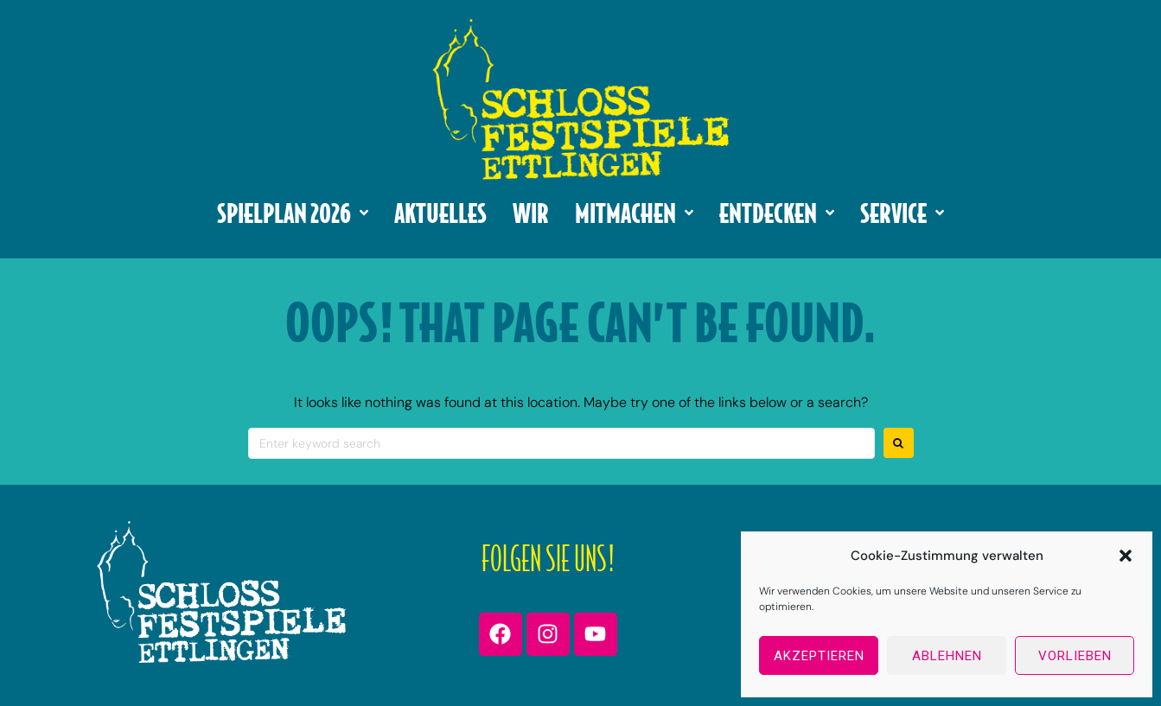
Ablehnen (947, 656)
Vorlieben (1075, 656)
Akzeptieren (819, 656)
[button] (1125, 555)
